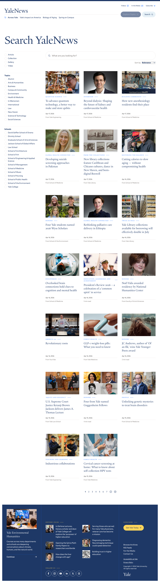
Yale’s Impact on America (30, 17)
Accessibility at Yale (130, 559)
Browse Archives (130, 544)
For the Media (129, 550)
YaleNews (16, 11)
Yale (127, 575)
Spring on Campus (66, 17)
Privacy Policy (128, 562)
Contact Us (128, 553)
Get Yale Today (133, 527)
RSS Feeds (127, 547)
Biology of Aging (50, 17)
